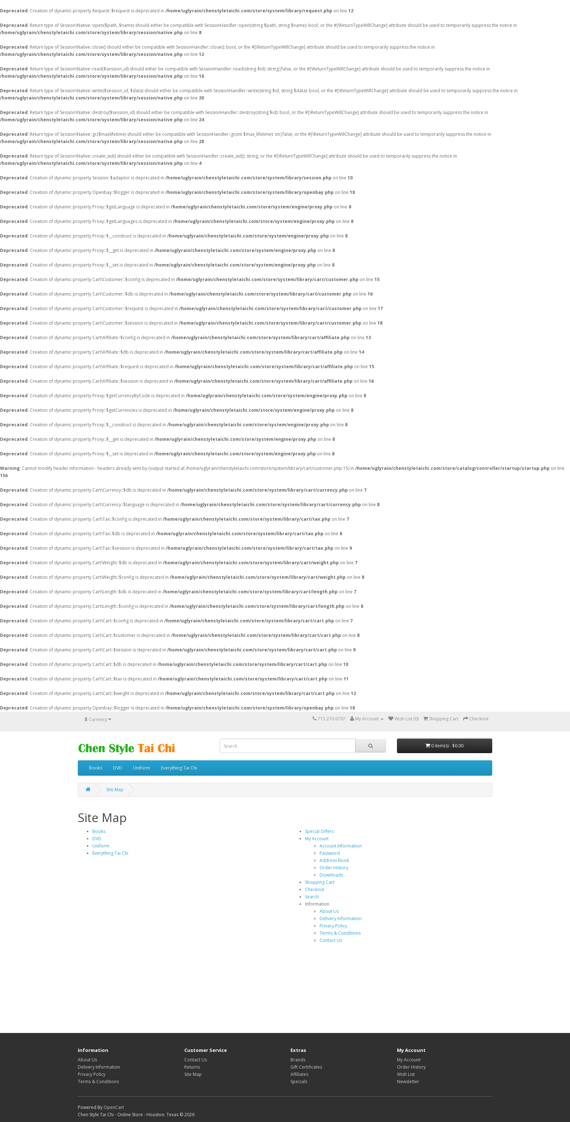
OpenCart (114, 1107)
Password (330, 853)
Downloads (331, 875)
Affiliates (299, 1074)
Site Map (115, 789)
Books (95, 768)
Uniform (141, 768)
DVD (117, 768)
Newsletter (408, 1081)
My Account (317, 839)
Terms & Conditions (340, 933)
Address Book (334, 860)
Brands (297, 1060)
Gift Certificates (306, 1067)
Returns (192, 1067)
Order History (334, 868)
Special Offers (319, 831)
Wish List (406, 1074)
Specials (298, 1081)
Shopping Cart (319, 882)
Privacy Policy (333, 926)
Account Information (341, 846)
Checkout (314, 889)
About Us (329, 911)
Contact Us (331, 940)
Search (312, 897)
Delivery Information (341, 918)
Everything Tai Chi (179, 768)
